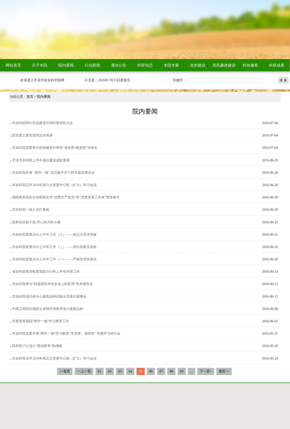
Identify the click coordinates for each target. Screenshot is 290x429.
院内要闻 (66, 65)
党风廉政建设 (224, 65)
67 (161, 371)
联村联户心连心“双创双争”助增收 (37, 346)
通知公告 (118, 65)
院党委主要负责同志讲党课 (32, 135)
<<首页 (64, 371)
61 (99, 371)
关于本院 (39, 65)
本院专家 (171, 65)
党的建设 (197, 65)
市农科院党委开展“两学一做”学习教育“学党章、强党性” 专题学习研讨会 (66, 333)
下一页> (206, 371)
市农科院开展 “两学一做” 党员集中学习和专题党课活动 (53, 172)
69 (181, 371)
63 (120, 371)
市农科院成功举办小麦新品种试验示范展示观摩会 (49, 296)
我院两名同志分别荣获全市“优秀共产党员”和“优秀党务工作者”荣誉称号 (66, 197)
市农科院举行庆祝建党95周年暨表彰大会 (42, 123)
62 (109, 371)
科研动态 (145, 65)
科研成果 (276, 65)
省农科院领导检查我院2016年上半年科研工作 (46, 271)
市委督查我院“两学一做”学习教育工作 (40, 321)
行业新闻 (92, 65)
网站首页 (13, 65)
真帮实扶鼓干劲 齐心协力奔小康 (36, 222)
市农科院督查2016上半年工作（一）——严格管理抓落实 (54, 259)
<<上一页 (84, 371)
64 (130, 371)
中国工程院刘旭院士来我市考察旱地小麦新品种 (47, 309)
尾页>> (224, 371)
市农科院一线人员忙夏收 (30, 209)
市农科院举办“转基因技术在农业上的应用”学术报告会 (52, 284)
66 (150, 371)
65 (140, 371)
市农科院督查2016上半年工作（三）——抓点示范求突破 (54, 234)
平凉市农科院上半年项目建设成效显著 (41, 160)
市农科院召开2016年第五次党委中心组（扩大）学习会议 (54, 358)
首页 (30, 96)
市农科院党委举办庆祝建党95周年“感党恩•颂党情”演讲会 (54, 148)
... (191, 371)
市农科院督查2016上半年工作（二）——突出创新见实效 (54, 247)
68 (171, 371)
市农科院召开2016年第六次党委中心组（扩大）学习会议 (54, 185)
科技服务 (250, 65)
